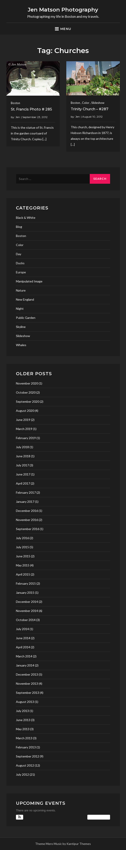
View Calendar (99, 817)
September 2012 (27, 756)
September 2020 (27, 401)
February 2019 (26, 438)
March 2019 (24, 429)
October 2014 (26, 620)
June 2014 (23, 638)
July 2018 (22, 447)
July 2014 (22, 629)
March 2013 (24, 738)
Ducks (20, 263)
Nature (21, 290)
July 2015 (22, 547)
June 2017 (23, 474)
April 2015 (23, 574)
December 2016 (27, 511)
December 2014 (27, 601)
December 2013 (27, 674)
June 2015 (23, 556)
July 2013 (22, 711)
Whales (21, 345)
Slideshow (97, 103)
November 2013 (27, 683)
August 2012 (25, 765)
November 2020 (27, 383)
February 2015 (26, 583)
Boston (15, 103)
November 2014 (27, 611)
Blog (19, 227)
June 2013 (23, 720)
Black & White (25, 217)
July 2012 (22, 774)
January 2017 (25, 501)
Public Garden (25, 317)
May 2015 (22, 565)
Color (85, 103)
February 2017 (26, 492)
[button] (19, 817)
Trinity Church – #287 (89, 109)
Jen (17, 117)
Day (18, 254)
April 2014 (23, 647)
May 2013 (22, 729)
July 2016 (22, 538)
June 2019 (23, 420)
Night (20, 308)
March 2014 (24, 656)
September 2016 (27, 529)
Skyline (21, 327)
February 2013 (26, 747)
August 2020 (25, 410)
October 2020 (26, 392)
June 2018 (23, 456)
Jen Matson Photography (63, 9)
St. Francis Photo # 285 (31, 109)
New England (25, 299)
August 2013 (25, 702)
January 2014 (25, 665)
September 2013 (27, 692)
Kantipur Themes (79, 844)
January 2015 (25, 592)
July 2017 (22, 465)
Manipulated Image (29, 281)
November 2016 (27, 520)
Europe (21, 272)
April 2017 (23, 483)
